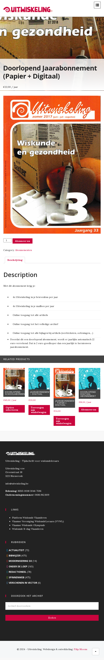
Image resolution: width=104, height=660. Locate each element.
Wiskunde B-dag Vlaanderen (27, 531)
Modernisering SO (20, 563)
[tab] (14, 262)
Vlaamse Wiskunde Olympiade (28, 527)
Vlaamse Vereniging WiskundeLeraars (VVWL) (37, 523)
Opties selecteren (11, 411)
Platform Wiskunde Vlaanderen (29, 520)
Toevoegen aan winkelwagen (38, 412)
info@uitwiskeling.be (16, 485)
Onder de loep (17, 568)
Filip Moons (80, 651)
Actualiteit (16, 552)
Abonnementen (22, 252)
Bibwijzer (14, 557)
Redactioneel (17, 574)
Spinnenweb (16, 579)
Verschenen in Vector (22, 585)
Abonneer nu (21, 242)
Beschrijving (14, 261)
